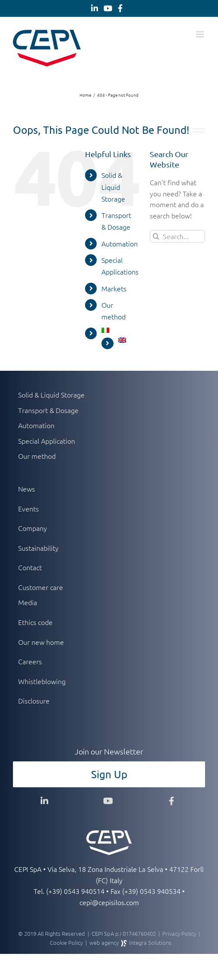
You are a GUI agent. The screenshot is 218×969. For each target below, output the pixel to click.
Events (28, 508)
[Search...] (177, 236)
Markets (113, 288)
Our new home (41, 642)
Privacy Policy (179, 933)
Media (27, 602)
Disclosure (34, 700)
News (26, 488)
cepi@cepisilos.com (109, 902)
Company (32, 528)
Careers (30, 661)
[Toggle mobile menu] (200, 34)
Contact (30, 567)
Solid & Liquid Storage (113, 186)
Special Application (46, 440)
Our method (37, 456)
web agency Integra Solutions (130, 942)
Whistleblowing (42, 681)
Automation (119, 243)
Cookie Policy (66, 942)
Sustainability (38, 547)
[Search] (156, 236)
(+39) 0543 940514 (75, 891)
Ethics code (35, 622)
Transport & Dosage (48, 410)
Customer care (40, 587)
